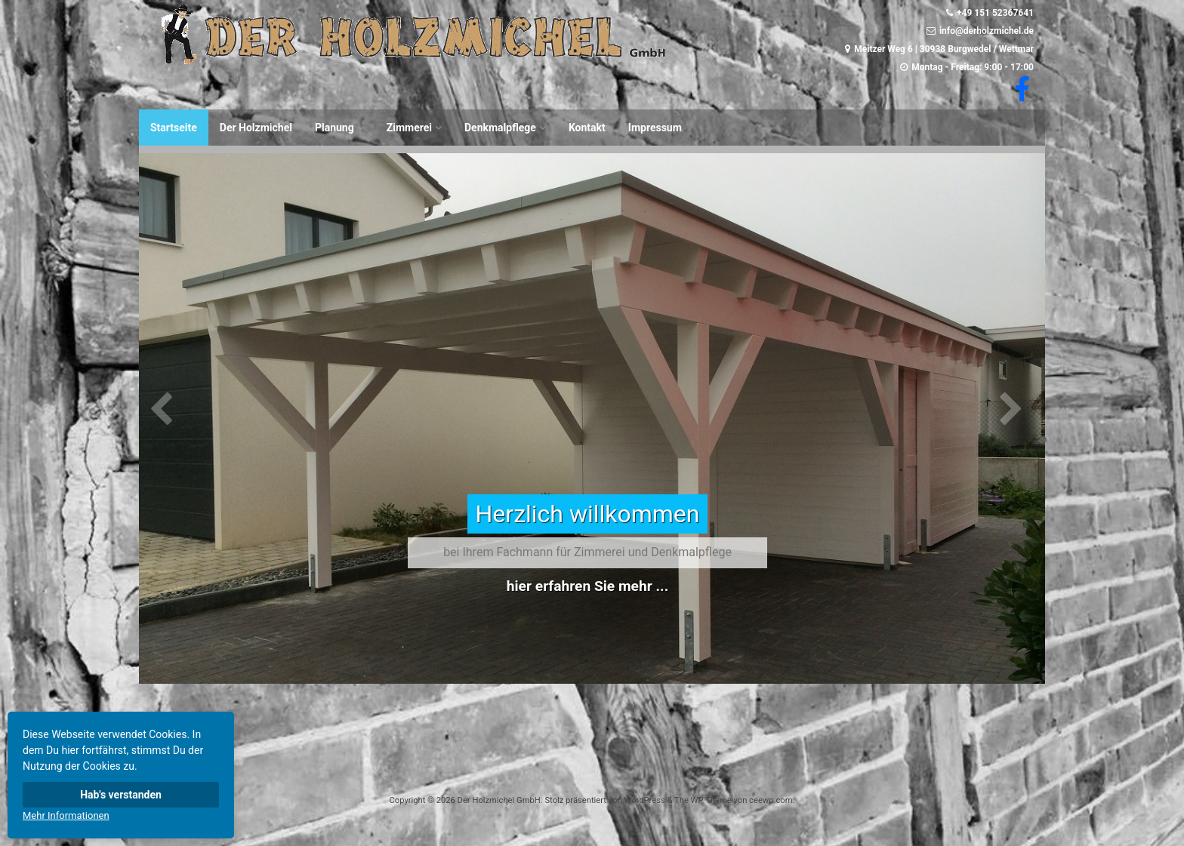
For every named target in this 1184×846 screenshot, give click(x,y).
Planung (334, 128)
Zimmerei (409, 128)
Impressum (655, 128)
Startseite (173, 128)
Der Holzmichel (256, 128)
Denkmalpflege (500, 128)
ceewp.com (770, 800)
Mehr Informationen (66, 815)
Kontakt (587, 128)
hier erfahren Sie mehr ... (587, 586)
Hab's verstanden (121, 795)
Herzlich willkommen (587, 514)
